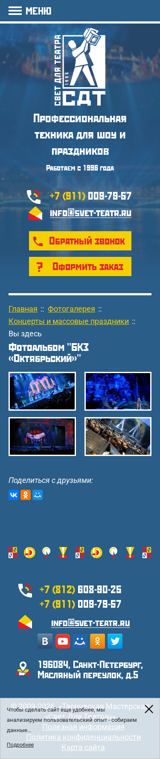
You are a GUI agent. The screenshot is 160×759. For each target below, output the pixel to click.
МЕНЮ (38, 10)
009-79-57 (91, 195)
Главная (23, 308)
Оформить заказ (87, 265)
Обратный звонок (87, 240)
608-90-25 (81, 588)
